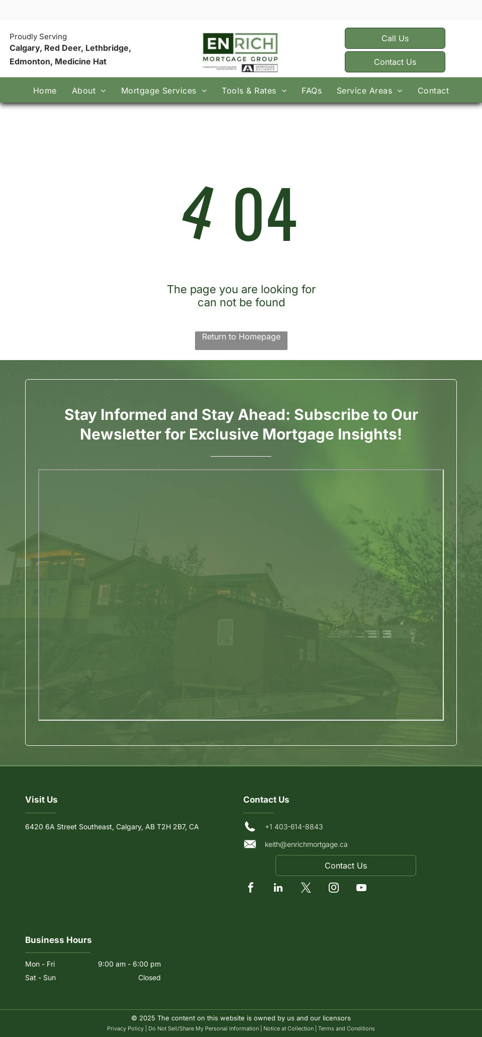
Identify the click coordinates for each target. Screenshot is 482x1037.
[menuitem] (45, 89)
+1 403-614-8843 (294, 826)
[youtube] (361, 889)
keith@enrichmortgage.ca (306, 844)
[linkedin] (278, 889)
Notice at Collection (288, 1028)
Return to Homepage (241, 336)
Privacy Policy (125, 1028)
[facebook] (250, 889)
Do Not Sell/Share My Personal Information (203, 1028)
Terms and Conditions (346, 1028)
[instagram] (333, 889)
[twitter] (306, 889)
